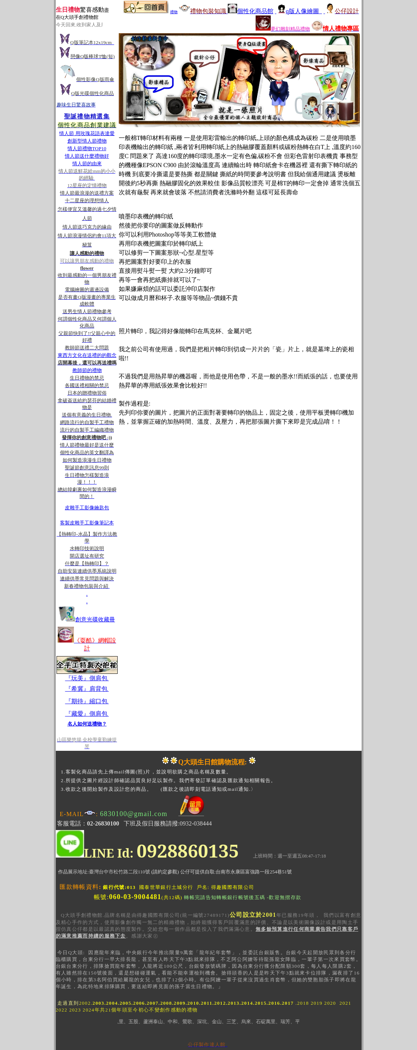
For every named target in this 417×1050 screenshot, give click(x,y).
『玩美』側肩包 (87, 678)
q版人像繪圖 (298, 11)
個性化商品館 (250, 11)
